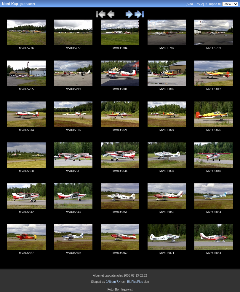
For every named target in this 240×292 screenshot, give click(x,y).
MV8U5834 (120, 171)
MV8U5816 (73, 130)
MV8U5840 (213, 171)
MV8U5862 (120, 253)
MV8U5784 (120, 48)
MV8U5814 (26, 130)
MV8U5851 (120, 212)
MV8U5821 (120, 130)
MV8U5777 (73, 48)
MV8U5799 (73, 89)
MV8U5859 (73, 253)
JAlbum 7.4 (113, 281)
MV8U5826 (213, 130)
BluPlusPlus (135, 281)
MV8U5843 (73, 212)
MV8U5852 (166, 212)
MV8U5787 (166, 48)
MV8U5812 (213, 89)
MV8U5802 (166, 89)
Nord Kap (10, 4)
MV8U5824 (166, 130)
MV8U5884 (213, 253)
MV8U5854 (213, 212)
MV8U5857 (26, 253)
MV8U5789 (213, 48)
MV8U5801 (120, 89)
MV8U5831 (73, 171)
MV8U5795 (26, 89)
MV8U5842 (26, 212)
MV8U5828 (26, 171)
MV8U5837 (166, 171)
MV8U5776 (26, 48)
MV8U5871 (166, 253)
